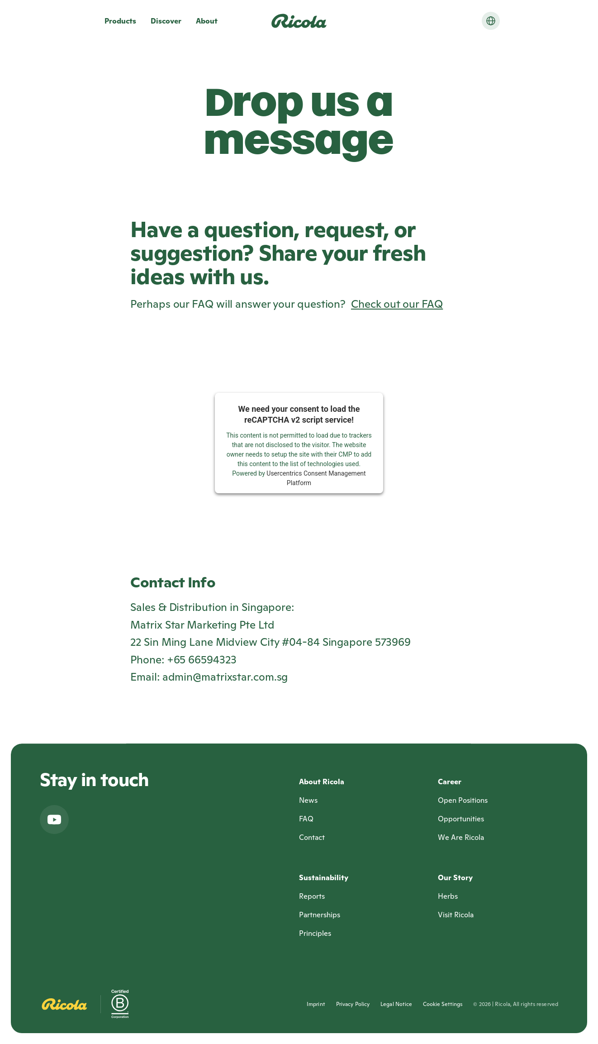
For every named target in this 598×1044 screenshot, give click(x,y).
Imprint (316, 1004)
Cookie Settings (442, 1004)
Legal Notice (396, 1004)
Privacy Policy (353, 1004)
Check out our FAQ (397, 304)
